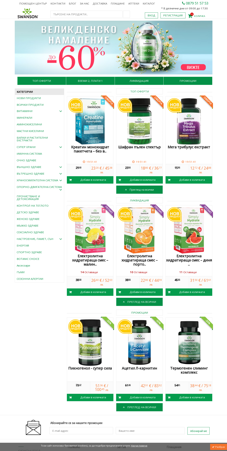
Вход (151, 15)
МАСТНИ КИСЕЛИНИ (30, 131)
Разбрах (218, 446)
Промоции (188, 81)
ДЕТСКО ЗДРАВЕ (28, 212)
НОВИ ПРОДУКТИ (29, 98)
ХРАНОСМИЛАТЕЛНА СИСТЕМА (39, 180)
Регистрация (173, 15)
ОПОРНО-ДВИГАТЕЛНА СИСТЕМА (39, 188)
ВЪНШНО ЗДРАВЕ (39, 167)
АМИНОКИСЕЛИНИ (29, 124)
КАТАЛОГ (149, 3)
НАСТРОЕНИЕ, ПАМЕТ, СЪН (39, 239)
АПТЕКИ (133, 3)
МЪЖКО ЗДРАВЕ (27, 225)
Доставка (100, 3)
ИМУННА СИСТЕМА (29, 153)
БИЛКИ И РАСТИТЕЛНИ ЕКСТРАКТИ (32, 139)
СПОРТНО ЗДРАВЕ (29, 252)
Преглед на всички (139, 189)
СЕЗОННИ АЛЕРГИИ (30, 279)
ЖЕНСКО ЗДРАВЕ (28, 219)
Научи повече (139, 445)
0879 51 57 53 (195, 3)
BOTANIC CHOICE (28, 259)
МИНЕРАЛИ (24, 117)
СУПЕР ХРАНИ (39, 147)
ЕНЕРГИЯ (23, 245)
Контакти (58, 3)
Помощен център (33, 3)
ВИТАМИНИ (39, 111)
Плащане (118, 3)
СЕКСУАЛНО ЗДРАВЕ (30, 232)
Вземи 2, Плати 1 (90, 81)
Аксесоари (23, 265)
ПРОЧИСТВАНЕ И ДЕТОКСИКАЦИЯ (28, 197)
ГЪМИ (20, 272)
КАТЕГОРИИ (25, 92)
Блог (72, 3)
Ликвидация (139, 81)
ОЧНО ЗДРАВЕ (26, 160)
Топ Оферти (41, 81)
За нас (84, 3)
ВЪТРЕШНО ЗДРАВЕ (39, 173)
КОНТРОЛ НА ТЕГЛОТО (33, 205)
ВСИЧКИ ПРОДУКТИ (30, 104)
